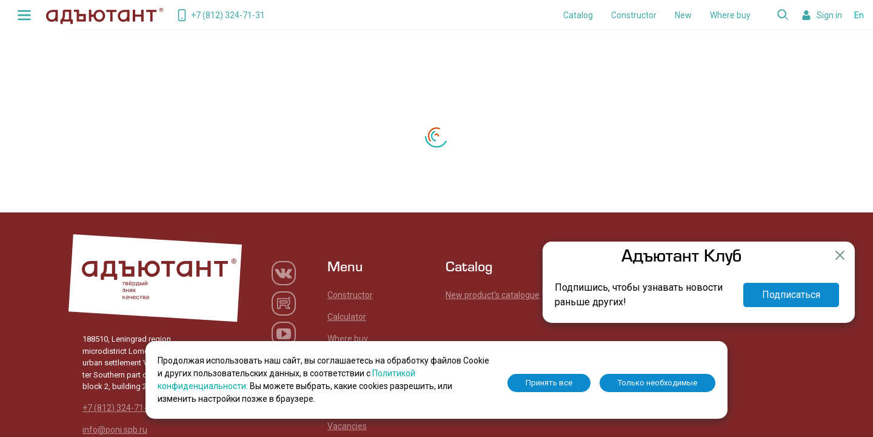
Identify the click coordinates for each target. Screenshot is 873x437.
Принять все (549, 382)
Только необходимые (657, 382)
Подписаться (791, 294)
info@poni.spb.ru (114, 430)
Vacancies (347, 426)
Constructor (634, 15)
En (859, 15)
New (683, 15)
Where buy (730, 15)
